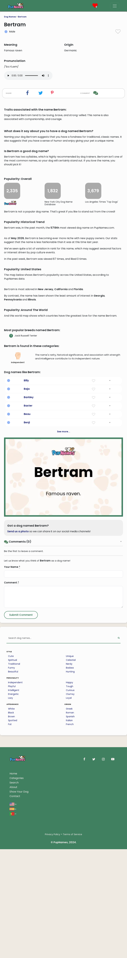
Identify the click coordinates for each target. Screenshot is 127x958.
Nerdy (69, 848)
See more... (63, 615)
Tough (69, 870)
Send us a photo (18, 715)
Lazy (10, 882)
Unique (70, 840)
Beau (27, 598)
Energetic (13, 878)
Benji (27, 606)
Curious (70, 874)
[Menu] (114, 6)
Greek (69, 892)
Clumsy (70, 878)
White (11, 892)
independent (18, 542)
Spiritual (12, 844)
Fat (10, 908)
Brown (11, 900)
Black (11, 896)
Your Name (12, 751)
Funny (11, 851)
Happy (69, 866)
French (70, 908)
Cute (11, 840)
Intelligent (13, 874)
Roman (70, 896)
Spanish (70, 900)
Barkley (29, 581)
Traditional (14, 848)
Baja (27, 573)
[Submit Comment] (21, 799)
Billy (26, 564)
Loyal (69, 882)
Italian (69, 904)
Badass (70, 851)
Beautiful (13, 855)
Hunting (70, 855)
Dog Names (10, 16)
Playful (12, 870)
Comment (11, 766)
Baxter (28, 590)
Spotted (12, 904)
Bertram (22, 16)
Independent (15, 866)
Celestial (71, 844)
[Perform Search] (119, 822)
